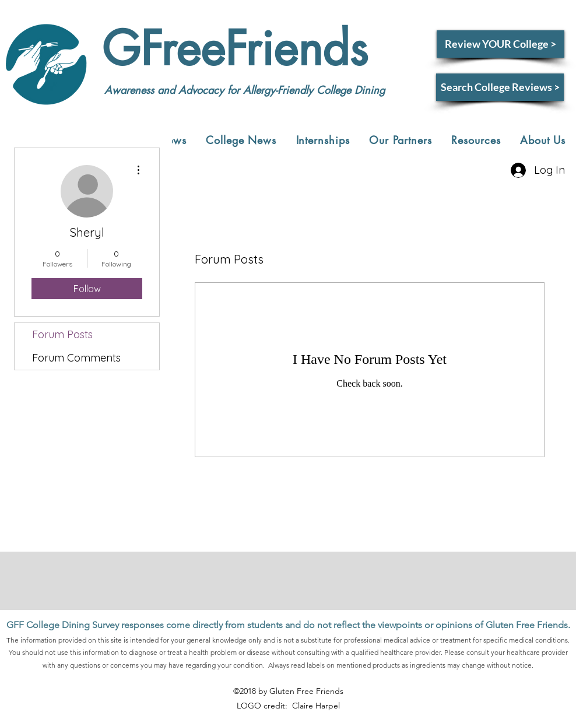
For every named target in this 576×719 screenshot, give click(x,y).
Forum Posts (62, 334)
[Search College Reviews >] (500, 87)
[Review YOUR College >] (500, 44)
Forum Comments (76, 357)
